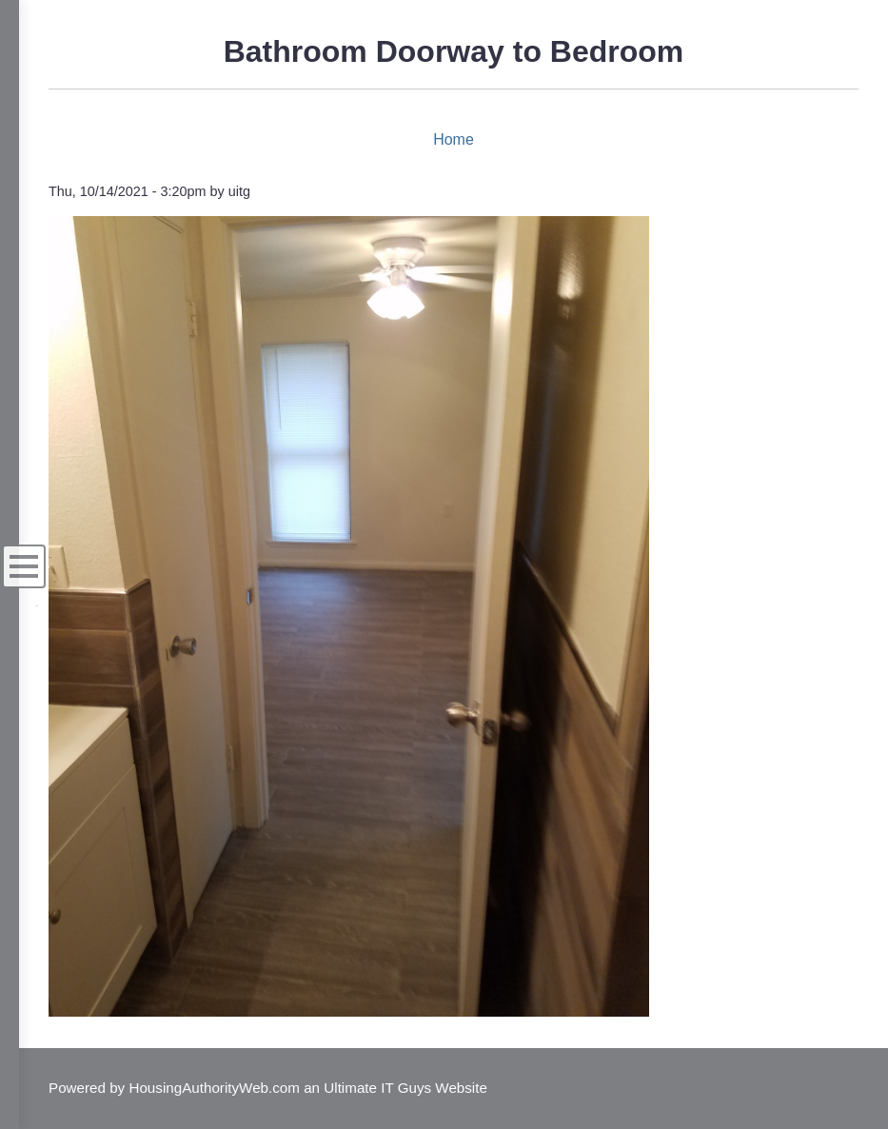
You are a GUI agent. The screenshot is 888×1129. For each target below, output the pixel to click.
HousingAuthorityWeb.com (214, 1087)
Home (453, 139)
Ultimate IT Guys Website (405, 1087)
